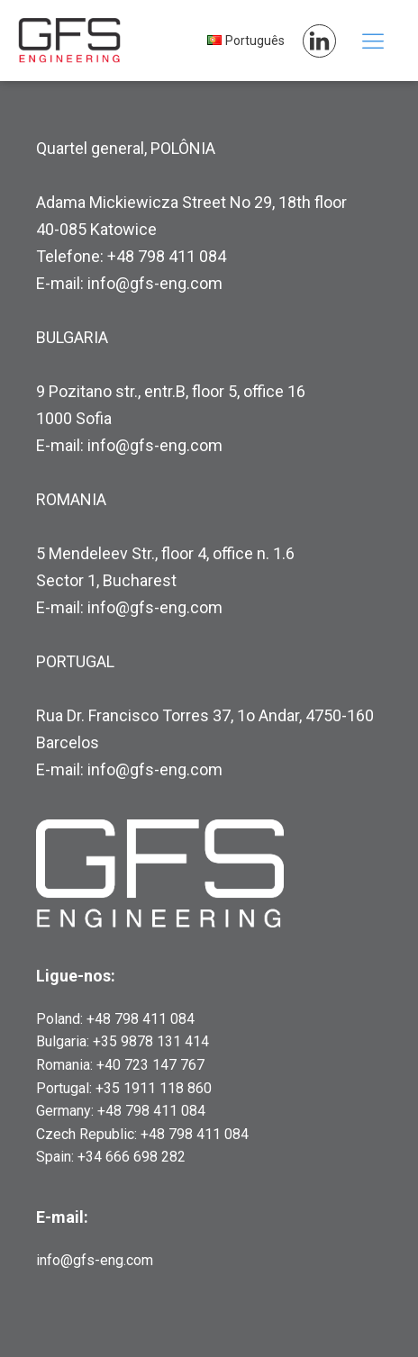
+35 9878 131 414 (151, 1041)
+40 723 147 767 (150, 1064)
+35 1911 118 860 (153, 1088)
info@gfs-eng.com (94, 1260)
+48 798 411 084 (140, 1018)
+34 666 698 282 (131, 1156)
